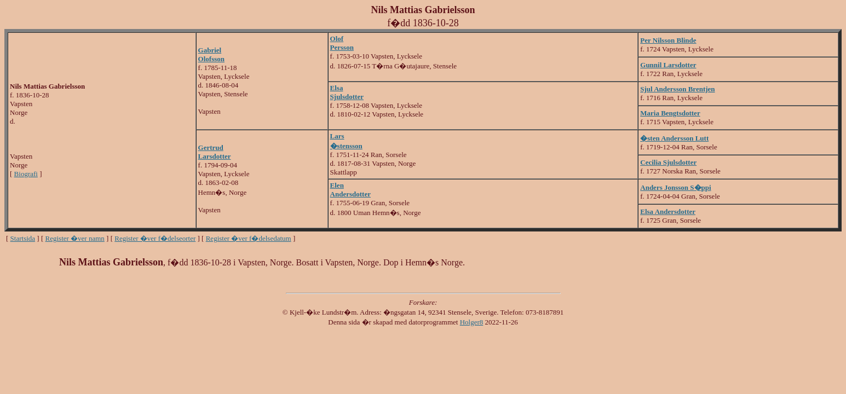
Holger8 (472, 322)
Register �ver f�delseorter (154, 238)
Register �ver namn (75, 238)
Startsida (23, 238)
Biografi (26, 174)
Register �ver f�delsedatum (248, 238)
